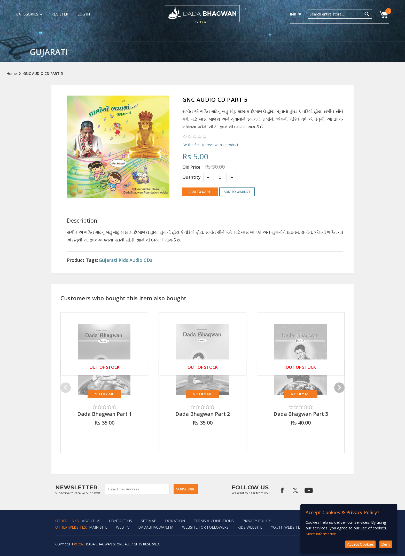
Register (59, 14)
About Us (91, 520)
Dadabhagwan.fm (155, 527)
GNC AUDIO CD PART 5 (43, 73)
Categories (29, 14)
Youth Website (285, 527)
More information (321, 533)
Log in (83, 14)
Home (11, 73)
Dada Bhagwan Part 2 (202, 413)
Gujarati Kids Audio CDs (125, 260)
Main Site (98, 527)
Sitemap (148, 520)
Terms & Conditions (214, 520)
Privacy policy (257, 520)
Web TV (122, 527)
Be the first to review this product (210, 144)
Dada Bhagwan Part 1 (104, 413)
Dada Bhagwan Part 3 (301, 413)
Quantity (191, 177)
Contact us (120, 520)
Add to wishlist (237, 192)
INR (293, 14)
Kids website (249, 527)
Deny (385, 544)
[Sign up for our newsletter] (137, 489)
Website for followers (205, 527)
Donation (175, 520)
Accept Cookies (360, 544)
